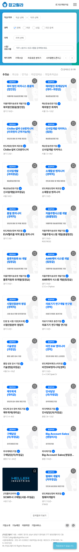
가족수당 (19, 58)
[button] (71, 57)
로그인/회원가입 (61, 4)
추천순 (6, 74)
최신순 (15, 74)
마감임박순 (36, 74)
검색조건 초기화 (68, 69)
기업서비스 (36, 525)
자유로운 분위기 (34, 58)
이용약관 (26, 525)
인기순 (25, 74)
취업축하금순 (51, 74)
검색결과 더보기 (39, 515)
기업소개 (6, 525)
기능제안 (16, 525)
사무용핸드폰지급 (53, 58)
